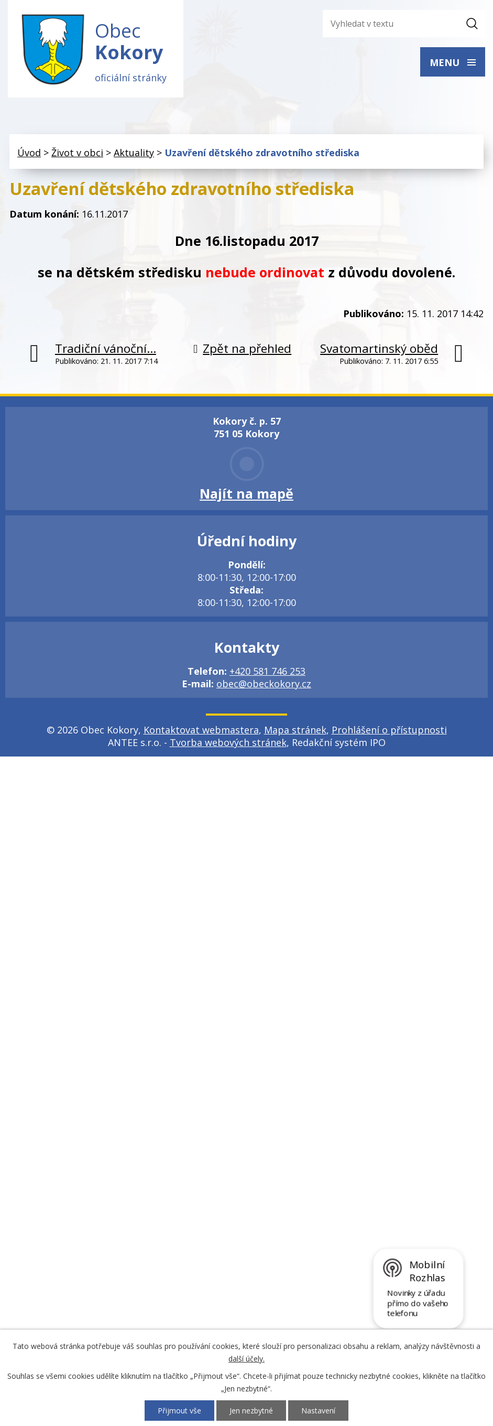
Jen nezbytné (251, 1411)
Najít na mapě (246, 493)
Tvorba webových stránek (228, 742)
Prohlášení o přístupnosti (389, 729)
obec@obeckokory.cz (263, 683)
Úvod (29, 152)
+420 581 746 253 (267, 671)
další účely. (246, 1359)
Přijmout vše (179, 1411)
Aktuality (134, 152)
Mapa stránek (295, 729)
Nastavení (318, 1411)
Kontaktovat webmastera (201, 729)
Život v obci (77, 152)
